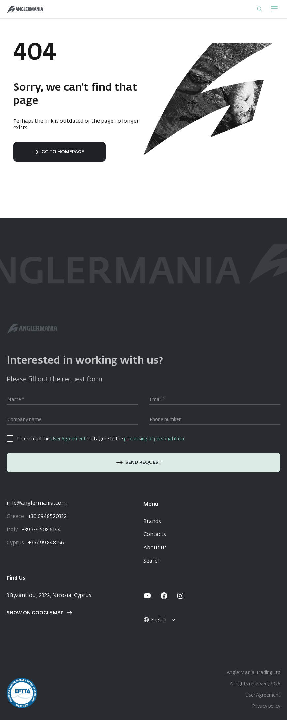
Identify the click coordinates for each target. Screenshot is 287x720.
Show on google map (39, 613)
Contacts (155, 534)
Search (152, 561)
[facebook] (164, 596)
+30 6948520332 (37, 516)
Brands (152, 521)
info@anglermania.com (37, 503)
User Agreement (68, 439)
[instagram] (180, 596)
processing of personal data (154, 439)
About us (155, 548)
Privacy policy (266, 706)
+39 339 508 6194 (34, 529)
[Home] (25, 9)
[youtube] (147, 596)
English (154, 620)
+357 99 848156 (35, 543)
